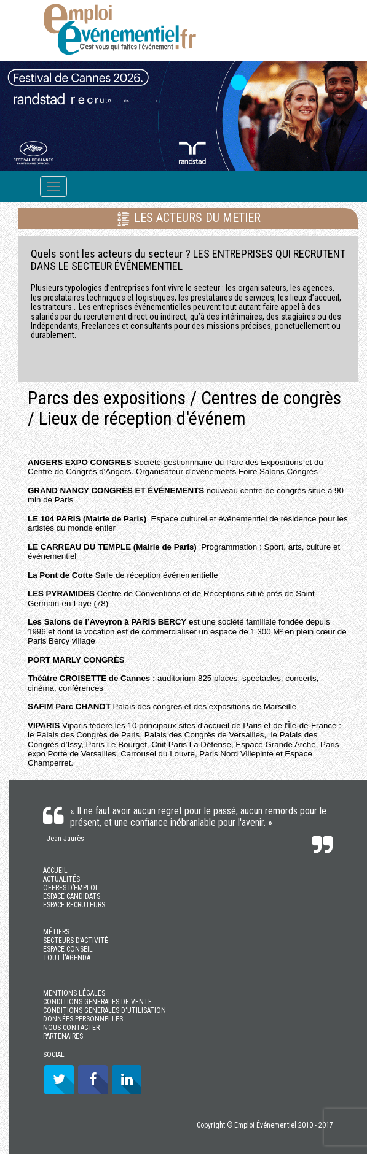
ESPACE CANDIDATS (71, 896)
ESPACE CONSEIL (68, 949)
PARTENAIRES (63, 1036)
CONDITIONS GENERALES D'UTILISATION (104, 1010)
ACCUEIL (55, 870)
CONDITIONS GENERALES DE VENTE (97, 1002)
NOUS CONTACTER (71, 1027)
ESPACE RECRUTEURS (74, 905)
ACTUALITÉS (61, 879)
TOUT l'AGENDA (66, 957)
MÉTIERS (56, 932)
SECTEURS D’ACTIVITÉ (75, 940)
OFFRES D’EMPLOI (70, 887)
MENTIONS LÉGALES (74, 993)
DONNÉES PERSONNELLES (83, 1019)
